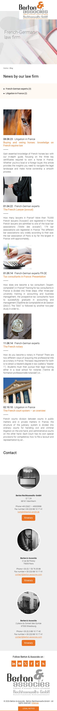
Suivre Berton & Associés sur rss (43, 664)
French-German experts (17, 89)
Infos (50, 5)
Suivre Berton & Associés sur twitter (25, 664)
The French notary (13, 346)
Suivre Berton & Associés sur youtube (19, 664)
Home (5, 68)
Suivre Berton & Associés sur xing (37, 664)
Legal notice (28, 708)
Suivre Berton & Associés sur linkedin (13, 664)
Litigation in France (15, 93)
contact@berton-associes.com (28, 574)
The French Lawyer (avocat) (18, 209)
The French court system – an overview (24, 410)
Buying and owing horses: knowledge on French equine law (28, 144)
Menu (7, 5)
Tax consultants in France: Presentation (24, 276)
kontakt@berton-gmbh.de (28, 512)
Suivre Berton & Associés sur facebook (31, 664)
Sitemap (35, 703)
